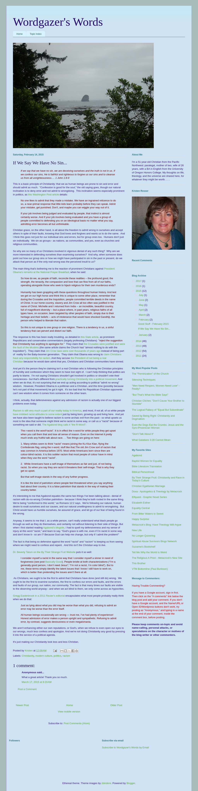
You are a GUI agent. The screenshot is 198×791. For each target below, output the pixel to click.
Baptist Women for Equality (147, 461)
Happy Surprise (140, 519)
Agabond (137, 455)
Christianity (28, 655)
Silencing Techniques (143, 379)
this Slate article (90, 337)
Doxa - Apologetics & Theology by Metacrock (157, 491)
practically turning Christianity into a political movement (86, 379)
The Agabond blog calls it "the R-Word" (63, 424)
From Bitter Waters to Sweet (147, 513)
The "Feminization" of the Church (150, 373)
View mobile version (69, 711)
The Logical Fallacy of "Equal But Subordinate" (158, 409)
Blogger (130, 783)
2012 (139, 350)
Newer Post (22, 705)
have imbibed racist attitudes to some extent (37, 414)
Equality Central (141, 508)
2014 (139, 341)
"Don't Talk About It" (143, 433)
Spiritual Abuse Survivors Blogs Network (154, 541)
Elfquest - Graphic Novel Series (149, 497)
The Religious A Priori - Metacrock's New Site (157, 557)
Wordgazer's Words (58, 21)
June (142, 299)
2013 (139, 345)
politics (57, 655)
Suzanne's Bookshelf (143, 546)
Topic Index (36, 34)
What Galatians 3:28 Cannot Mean (151, 439)
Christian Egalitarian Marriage (148, 486)
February (144, 319)
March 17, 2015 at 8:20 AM (36, 682)
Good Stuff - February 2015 (153, 323)
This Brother (139, 563)
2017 (139, 281)
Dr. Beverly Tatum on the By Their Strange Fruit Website (44, 552)
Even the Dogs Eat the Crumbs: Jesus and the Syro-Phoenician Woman (157, 426)
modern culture (43, 655)
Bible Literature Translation (147, 466)
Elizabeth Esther (141, 502)
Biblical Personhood (143, 472)
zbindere (106, 783)
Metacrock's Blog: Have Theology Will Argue (156, 524)
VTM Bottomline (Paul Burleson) (150, 568)
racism (66, 655)
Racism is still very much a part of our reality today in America (47, 410)
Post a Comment (27, 689)
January (143, 334)
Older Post (116, 705)
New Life (137, 530)
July (141, 295)
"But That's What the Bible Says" (150, 394)
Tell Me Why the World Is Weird (149, 552)
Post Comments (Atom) (77, 723)
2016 (139, 286)
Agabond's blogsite (53, 527)
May (141, 305)
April (142, 309)
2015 (139, 290)
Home (19, 34)
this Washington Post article (43, 194)
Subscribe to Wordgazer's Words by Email (125, 747)
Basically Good (53, 561)
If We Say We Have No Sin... (154, 328)
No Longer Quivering (143, 535)
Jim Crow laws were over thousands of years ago (73, 350)
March (143, 314)
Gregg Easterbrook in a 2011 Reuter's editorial (39, 595)
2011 (139, 355)
